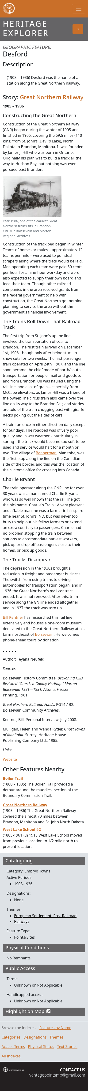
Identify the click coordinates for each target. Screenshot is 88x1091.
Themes (56, 1037)
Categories (10, 1037)
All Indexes (10, 1056)
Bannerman (46, 452)
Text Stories (67, 1046)
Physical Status (41, 1046)
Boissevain (44, 634)
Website (10, 759)
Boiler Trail (13, 778)
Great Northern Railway (52, 97)
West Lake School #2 (22, 829)
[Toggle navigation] (78, 8)
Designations (34, 1037)
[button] (78, 29)
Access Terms (13, 1046)
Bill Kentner (13, 617)
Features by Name (55, 1027)
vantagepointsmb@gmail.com (57, 1075)
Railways (21, 921)
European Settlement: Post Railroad (45, 915)
